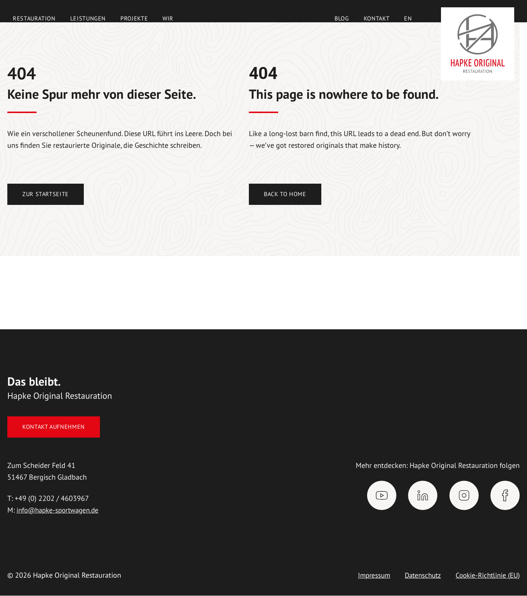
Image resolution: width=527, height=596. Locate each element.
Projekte (134, 18)
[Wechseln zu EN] (408, 18)
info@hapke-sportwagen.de (60, 510)
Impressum (367, 575)
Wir (167, 18)
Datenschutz (417, 575)
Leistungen (88, 18)
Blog (341, 18)
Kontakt (376, 18)
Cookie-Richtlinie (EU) (486, 575)
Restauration (34, 18)
